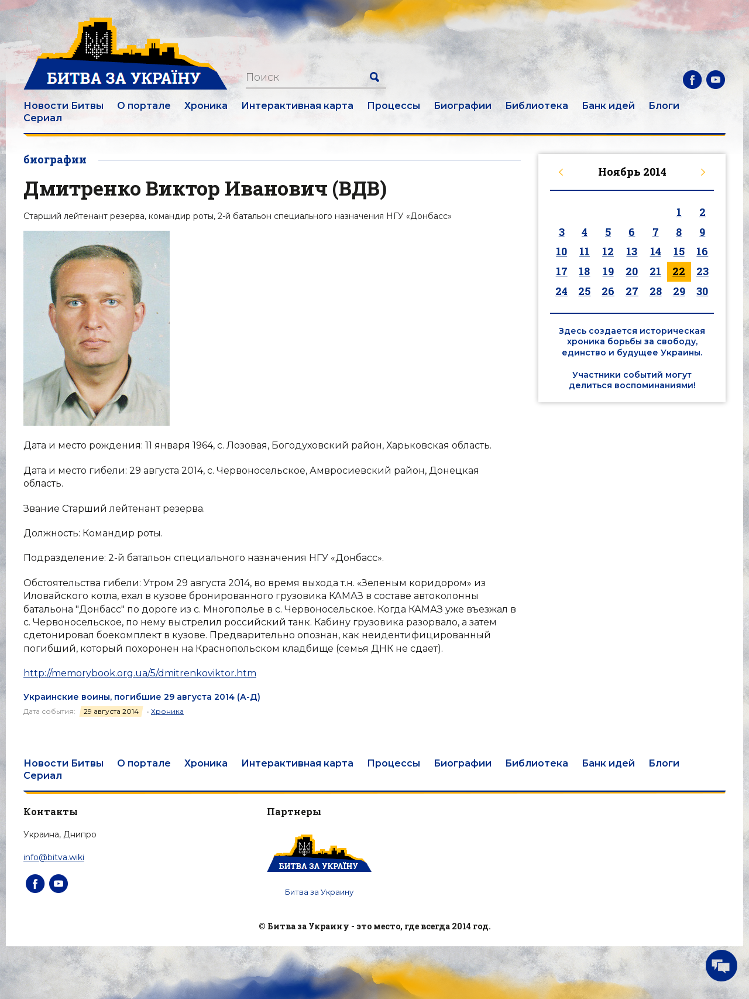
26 (608, 291)
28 (656, 291)
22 (678, 271)
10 (561, 251)
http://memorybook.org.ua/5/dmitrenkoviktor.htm (139, 673)
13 (631, 251)
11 (584, 251)
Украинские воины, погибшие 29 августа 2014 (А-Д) (141, 697)
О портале (144, 105)
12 (608, 251)
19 (608, 271)
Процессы (393, 105)
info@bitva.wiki (53, 857)
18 (584, 271)
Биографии (463, 105)
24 (561, 291)
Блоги (663, 105)
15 (679, 251)
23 (702, 271)
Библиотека (536, 105)
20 (632, 271)
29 (679, 291)
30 (702, 291)
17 (562, 271)
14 (655, 251)
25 (584, 291)
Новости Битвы (63, 105)
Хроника (206, 105)
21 (655, 271)
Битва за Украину (319, 892)
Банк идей (608, 105)
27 (632, 291)
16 (702, 251)
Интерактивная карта (297, 105)
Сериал (42, 118)
